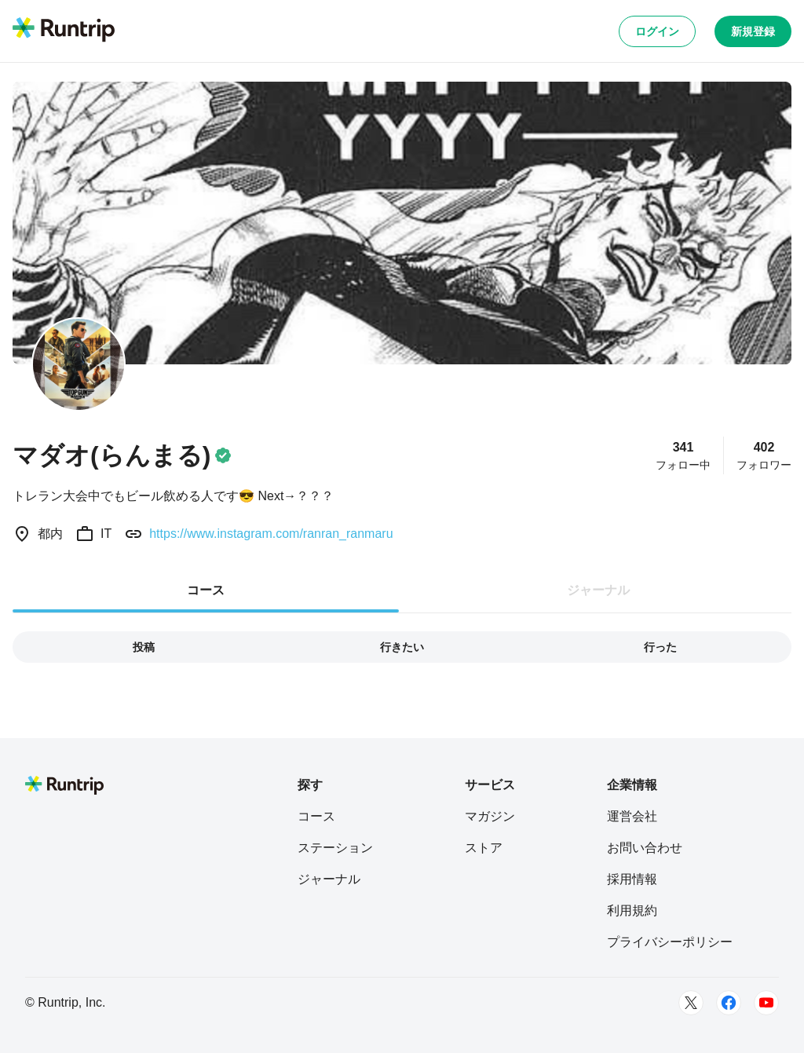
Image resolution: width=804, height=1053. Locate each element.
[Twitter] (691, 1002)
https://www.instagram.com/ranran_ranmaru (271, 533)
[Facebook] (728, 1002)
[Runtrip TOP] (64, 30)
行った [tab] (660, 647)
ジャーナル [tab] (598, 590)
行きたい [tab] (402, 647)
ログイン (657, 31)
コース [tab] (206, 590)
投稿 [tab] (144, 647)
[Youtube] (766, 1002)
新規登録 (753, 31)
